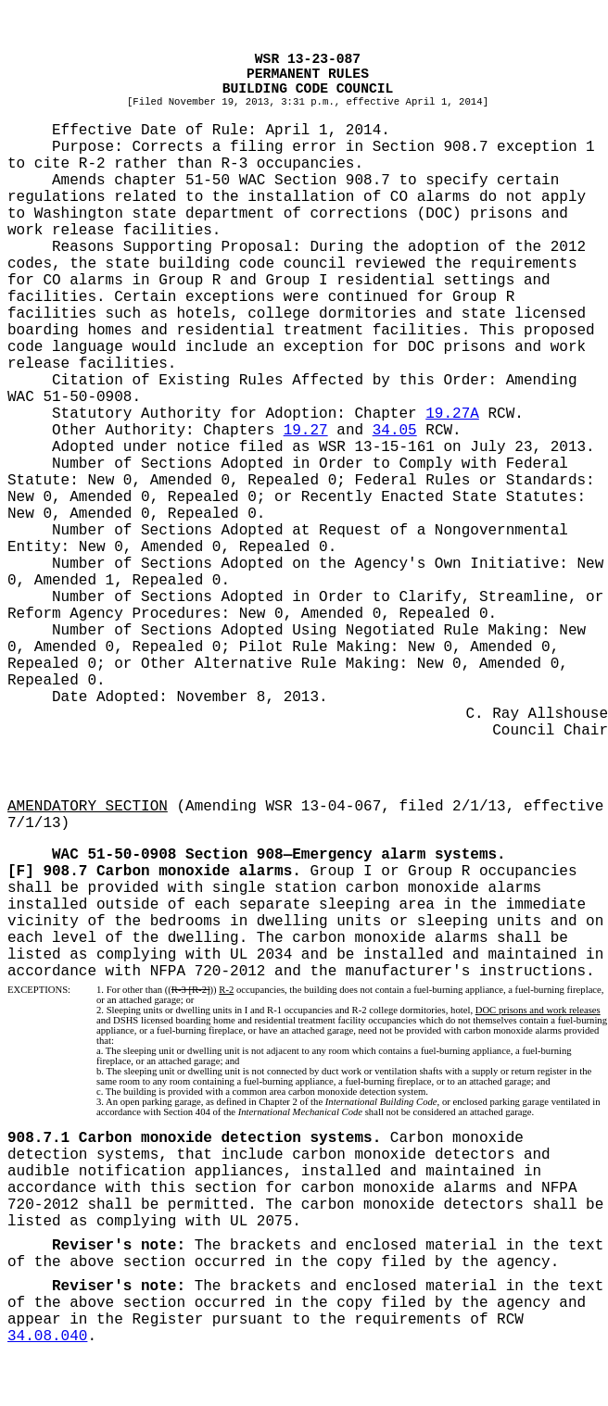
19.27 (306, 430)
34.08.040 (47, 1336)
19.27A (452, 414)
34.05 (395, 430)
